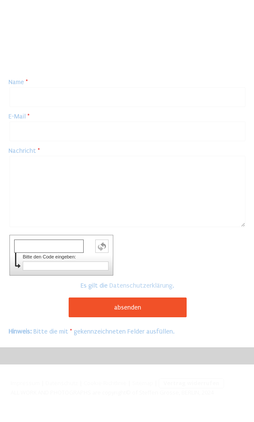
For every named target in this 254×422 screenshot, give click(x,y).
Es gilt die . (127, 285)
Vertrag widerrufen (191, 383)
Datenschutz (61, 383)
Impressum (25, 383)
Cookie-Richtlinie (105, 383)
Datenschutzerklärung (140, 285)
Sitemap (142, 383)
